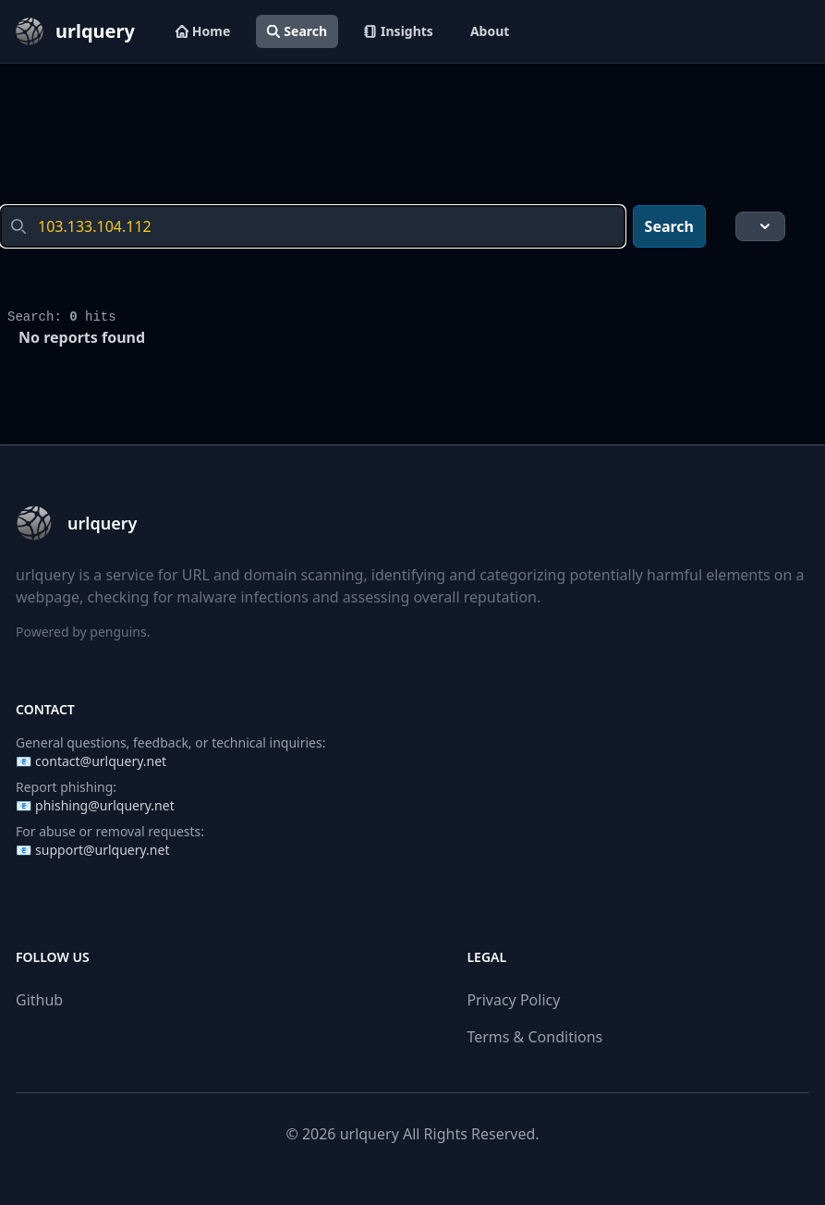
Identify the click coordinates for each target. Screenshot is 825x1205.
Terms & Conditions (534, 1037)
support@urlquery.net (102, 849)
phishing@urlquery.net (105, 805)
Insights (398, 31)
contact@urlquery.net (100, 761)
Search (297, 31)
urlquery (369, 1134)
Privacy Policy (513, 1000)
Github (39, 1000)
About (489, 31)
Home (203, 31)
